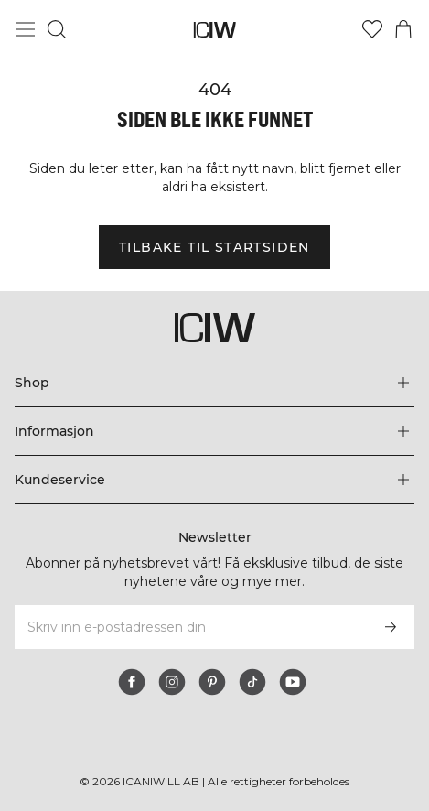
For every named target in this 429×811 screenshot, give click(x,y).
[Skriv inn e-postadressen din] (190, 627)
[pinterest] (212, 682)
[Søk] (56, 29)
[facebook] (131, 682)
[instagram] (172, 682)
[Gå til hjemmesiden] (214, 30)
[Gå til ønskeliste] (372, 29)
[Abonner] (390, 627)
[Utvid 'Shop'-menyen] (214, 382)
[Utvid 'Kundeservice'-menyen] (214, 479)
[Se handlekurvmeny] (403, 29)
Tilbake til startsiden (214, 247)
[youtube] (292, 682)
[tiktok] (252, 682)
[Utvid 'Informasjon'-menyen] (214, 431)
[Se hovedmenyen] (25, 29)
